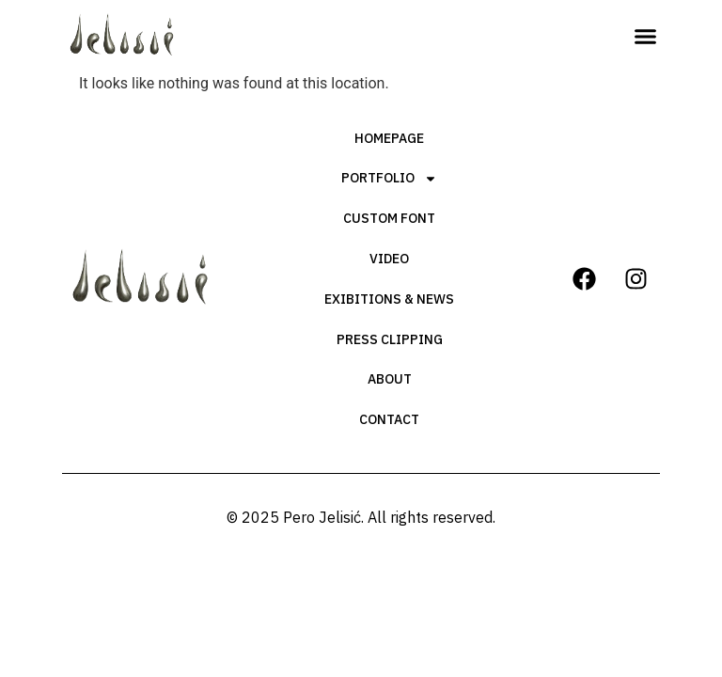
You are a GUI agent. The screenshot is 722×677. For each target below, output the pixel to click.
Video (389, 258)
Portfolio (389, 179)
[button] (645, 37)
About (390, 378)
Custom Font (389, 218)
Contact (389, 419)
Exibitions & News (389, 299)
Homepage (389, 138)
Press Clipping (390, 339)
